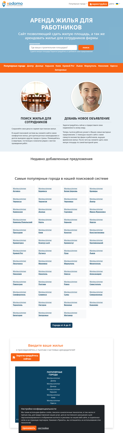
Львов (79, 65)
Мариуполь (90, 65)
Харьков (49, 65)
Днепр (30, 65)
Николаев (103, 65)
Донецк (39, 65)
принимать (29, 428)
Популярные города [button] (77, 4)
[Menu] (118, 4)
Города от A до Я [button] (61, 325)
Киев (58, 65)
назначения (34, 43)
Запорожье (60, 69)
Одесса (114, 65)
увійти (111, 4)
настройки (43, 428)
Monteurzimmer (19, 189)
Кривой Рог (68, 65)
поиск (86, 47)
